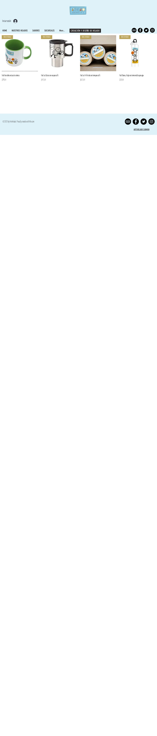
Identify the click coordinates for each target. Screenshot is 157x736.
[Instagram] (152, 30)
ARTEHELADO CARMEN (141, 129)
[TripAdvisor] (134, 30)
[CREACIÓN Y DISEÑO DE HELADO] (85, 31)
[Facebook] (140, 30)
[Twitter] (146, 30)
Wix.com (31, 121)
